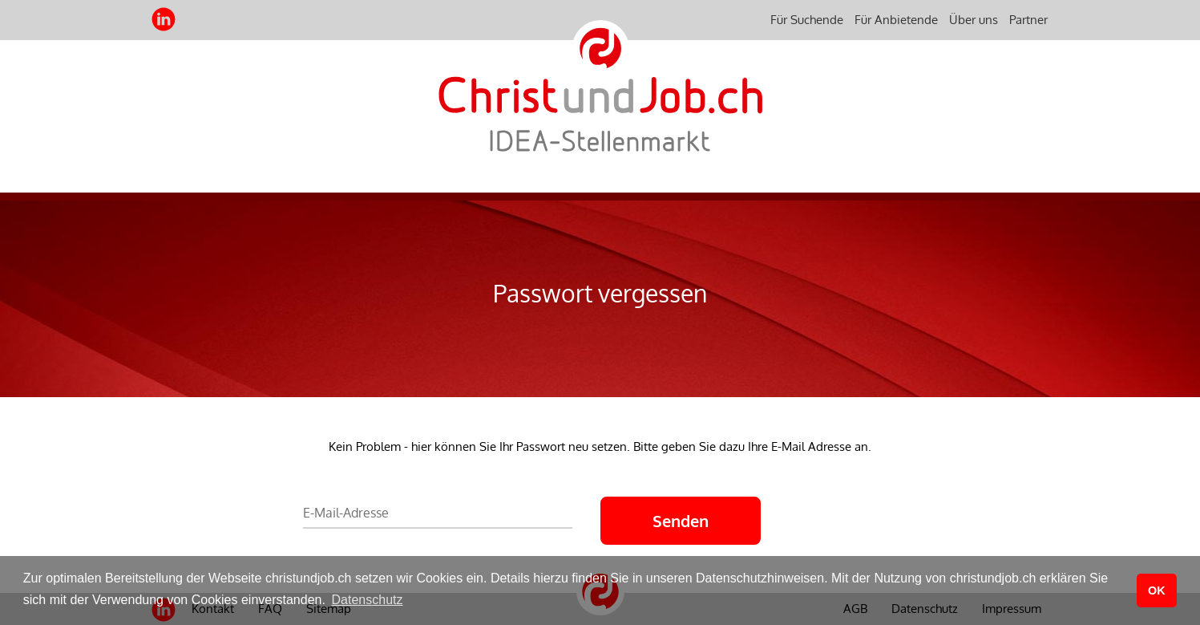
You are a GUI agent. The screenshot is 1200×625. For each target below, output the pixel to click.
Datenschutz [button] (367, 600)
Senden (681, 520)
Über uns (973, 19)
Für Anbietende (896, 19)
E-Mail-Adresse (346, 513)
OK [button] (1157, 590)
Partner (1028, 19)
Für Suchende (806, 19)
